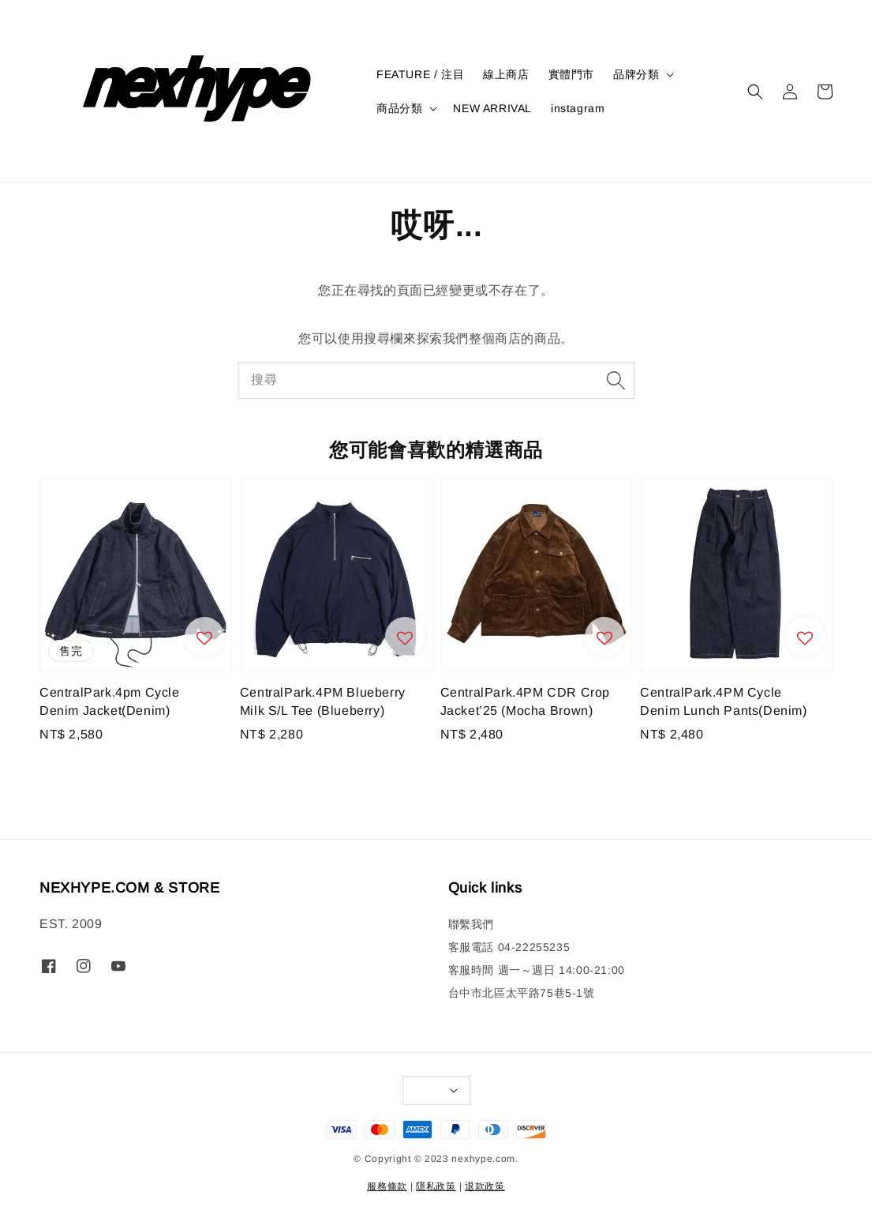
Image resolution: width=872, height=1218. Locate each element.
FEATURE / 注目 (420, 74)
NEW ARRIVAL (492, 108)
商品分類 (399, 108)
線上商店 (506, 74)
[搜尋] (616, 380)
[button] (755, 91)
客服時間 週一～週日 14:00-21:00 (536, 970)
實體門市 (571, 74)
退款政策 (485, 1186)
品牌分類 (636, 74)
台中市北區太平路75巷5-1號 (521, 993)
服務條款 (387, 1186)
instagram (577, 108)
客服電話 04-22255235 (509, 947)
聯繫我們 (471, 924)
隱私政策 (436, 1186)
